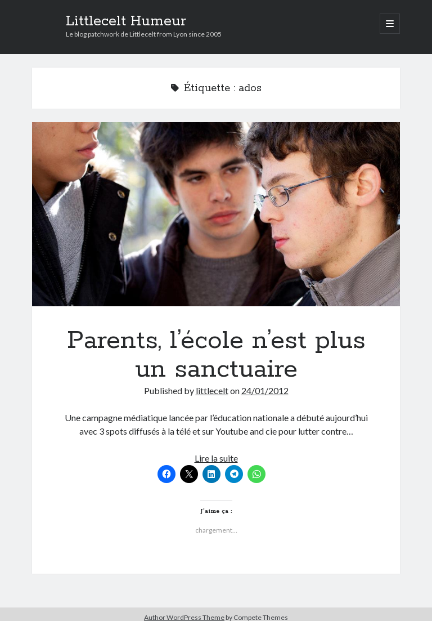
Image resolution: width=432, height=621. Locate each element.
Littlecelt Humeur (126, 21)
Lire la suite (216, 458)
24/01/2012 (265, 390)
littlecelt (212, 390)
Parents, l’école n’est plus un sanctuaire (216, 214)
